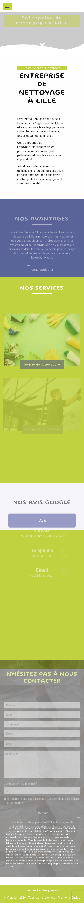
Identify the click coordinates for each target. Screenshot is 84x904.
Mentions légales (68, 897)
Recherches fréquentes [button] (42, 890)
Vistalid (12, 897)
